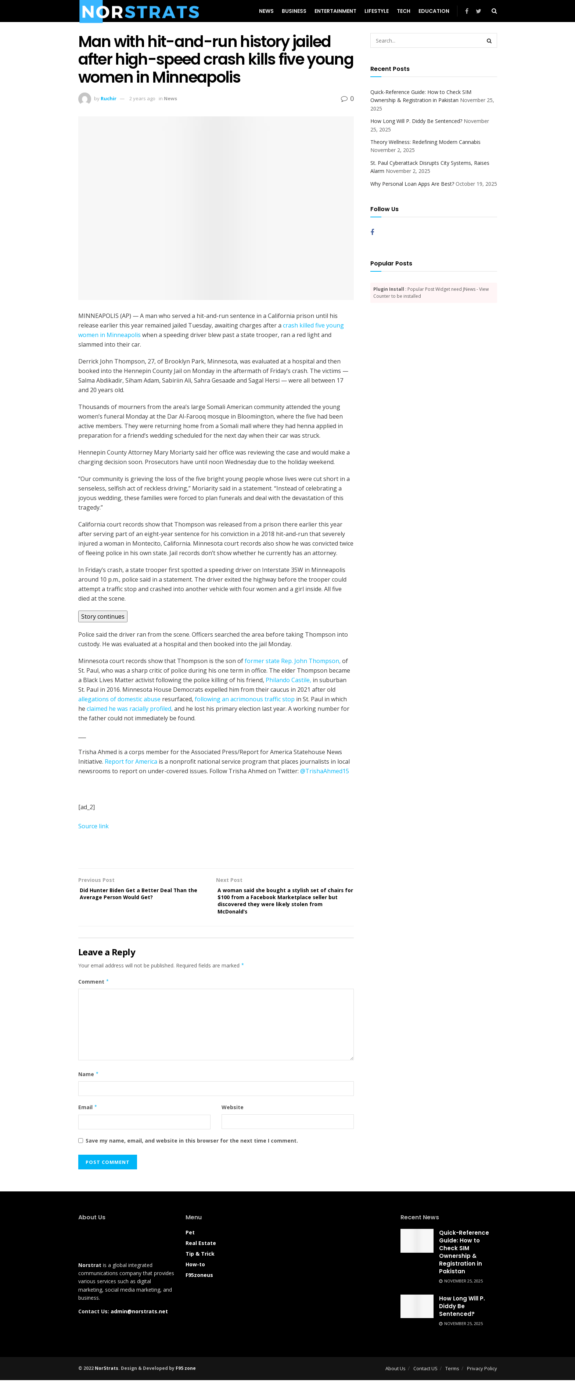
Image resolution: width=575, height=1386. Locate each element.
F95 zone (186, 1374)
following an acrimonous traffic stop (245, 699)
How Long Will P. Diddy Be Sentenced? (416, 120)
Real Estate (201, 1248)
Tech (403, 11)
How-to (195, 1270)
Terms (452, 1374)
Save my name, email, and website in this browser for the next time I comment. (192, 1146)
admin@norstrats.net (139, 1317)
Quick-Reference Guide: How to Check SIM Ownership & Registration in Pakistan (464, 1258)
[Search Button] (489, 40)
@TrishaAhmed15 (324, 771)
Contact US (425, 1374)
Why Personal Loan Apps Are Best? (412, 183)
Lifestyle (376, 11)
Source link (93, 826)
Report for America (131, 761)
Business (294, 11)
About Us (395, 1374)
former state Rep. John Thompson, (293, 661)
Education (433, 11)
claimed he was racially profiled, (130, 709)
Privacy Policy (482, 1374)
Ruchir (108, 98)
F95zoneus (199, 1280)
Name (88, 1080)
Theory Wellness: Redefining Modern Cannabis (425, 141)
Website (233, 1113)
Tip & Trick (200, 1259)
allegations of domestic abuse (119, 699)
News (266, 11)
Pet (190, 1238)
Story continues (103, 616)
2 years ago (142, 98)
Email (88, 1113)
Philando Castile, (288, 680)
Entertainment (335, 11)
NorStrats (106, 1374)
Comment (93, 988)
